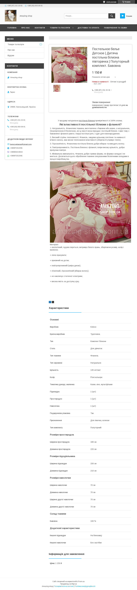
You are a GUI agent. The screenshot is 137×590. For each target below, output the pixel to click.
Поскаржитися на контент (63, 586)
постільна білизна (87, 121)
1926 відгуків (111, 2)
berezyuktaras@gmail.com (21, 144)
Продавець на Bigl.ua (68, 584)
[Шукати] (111, 15)
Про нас (25, 28)
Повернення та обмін (115, 28)
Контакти (40, 28)
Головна (11, 28)
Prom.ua (81, 581)
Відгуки (11, 55)
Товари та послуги (60, 28)
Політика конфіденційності (85, 586)
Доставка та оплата (88, 28)
